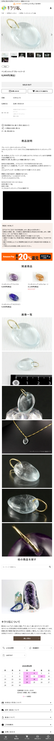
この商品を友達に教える (11, 128)
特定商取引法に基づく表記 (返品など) (15, 125)
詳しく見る (27, 638)
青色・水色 (16, 116)
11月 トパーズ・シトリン (19, 114)
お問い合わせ (14, 91)
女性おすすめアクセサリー (20, 109)
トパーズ (15, 111)
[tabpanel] (27, 33)
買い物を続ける (8, 131)
